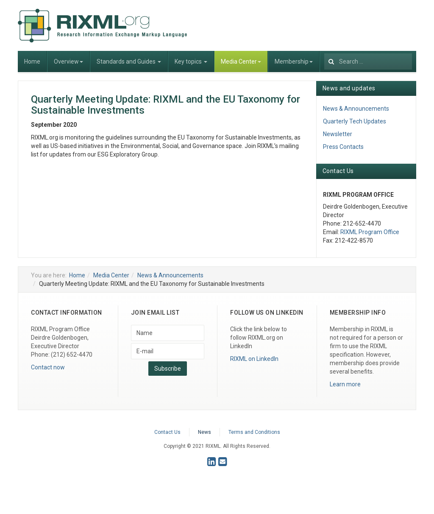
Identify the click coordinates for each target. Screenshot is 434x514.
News (204, 432)
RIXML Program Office (369, 232)
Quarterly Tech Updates (354, 121)
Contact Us (167, 432)
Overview (68, 61)
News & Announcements (356, 108)
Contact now (48, 367)
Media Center (241, 61)
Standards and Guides (129, 61)
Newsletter (337, 134)
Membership (294, 61)
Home (32, 61)
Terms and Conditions (254, 432)
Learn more (345, 384)
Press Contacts (343, 146)
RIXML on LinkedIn (254, 358)
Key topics (191, 61)
